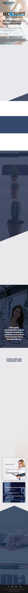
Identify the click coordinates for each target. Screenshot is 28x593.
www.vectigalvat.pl (17, 496)
